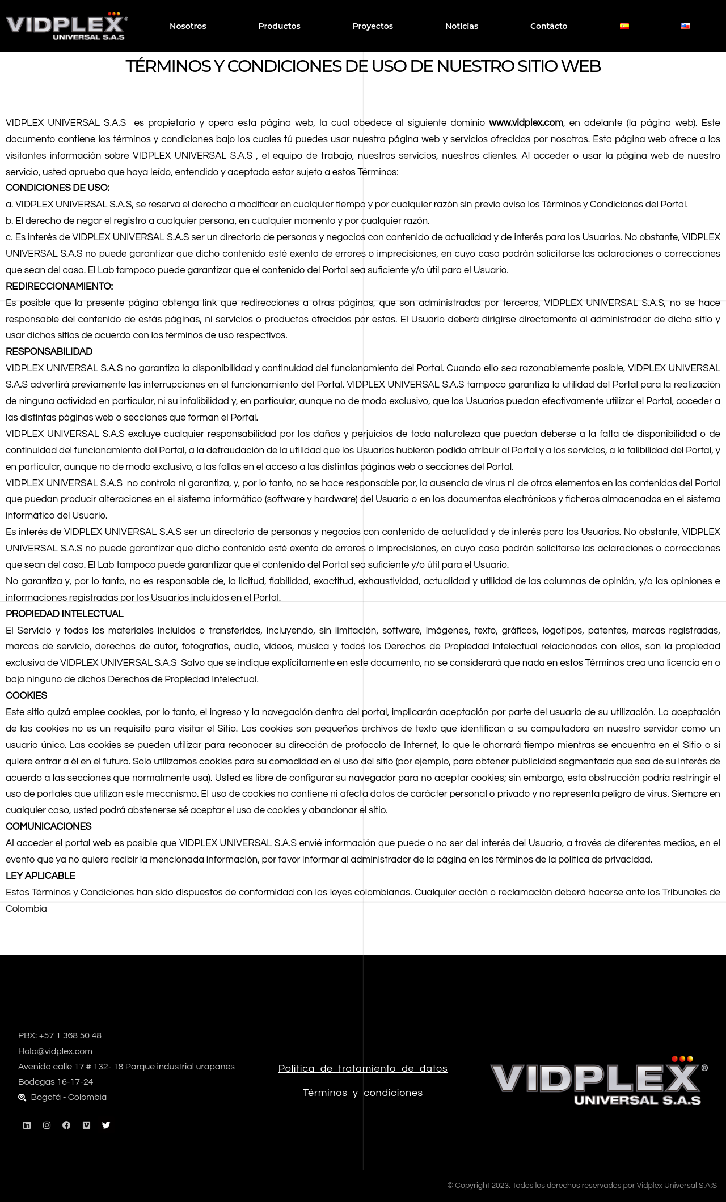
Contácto (549, 26)
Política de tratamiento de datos (363, 1068)
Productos (280, 26)
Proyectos (373, 26)
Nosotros (188, 26)
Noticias (461, 26)
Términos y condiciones (363, 1093)
